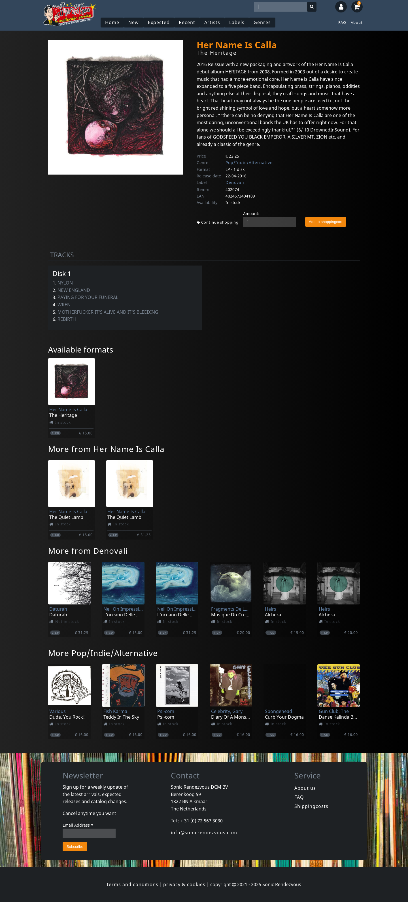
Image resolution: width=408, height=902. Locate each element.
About (357, 22)
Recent (187, 22)
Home (112, 22)
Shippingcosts (311, 806)
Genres (262, 22)
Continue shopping (218, 222)
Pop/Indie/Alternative (249, 162)
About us (305, 788)
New (133, 22)
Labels (237, 22)
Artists (212, 22)
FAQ (342, 22)
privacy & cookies (184, 884)
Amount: (251, 213)
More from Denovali (88, 550)
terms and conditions (132, 884)
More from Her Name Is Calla (106, 448)
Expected (159, 22)
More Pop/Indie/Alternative (103, 653)
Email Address (78, 825)
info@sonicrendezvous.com (204, 832)
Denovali (235, 182)
